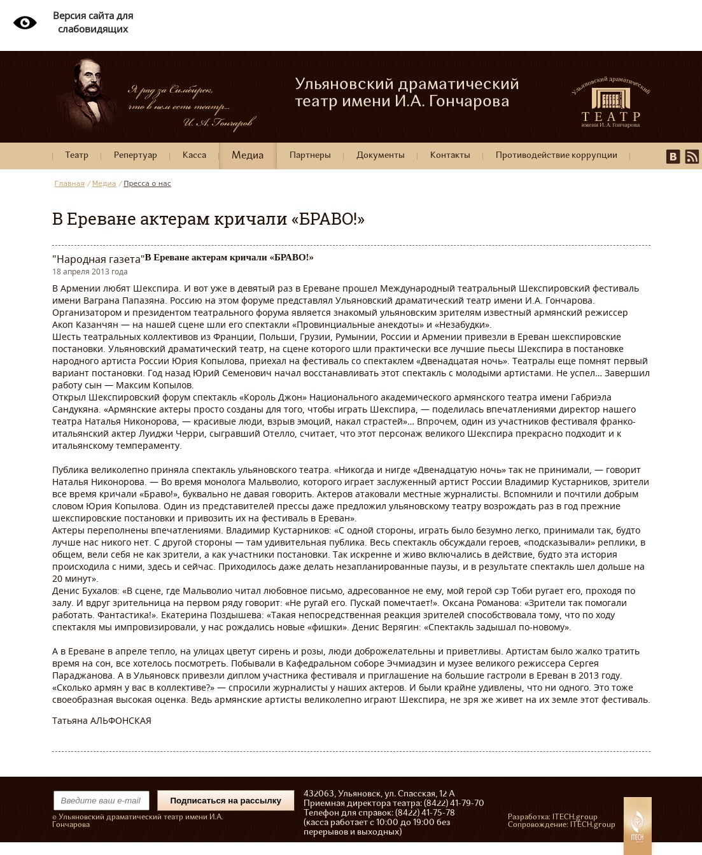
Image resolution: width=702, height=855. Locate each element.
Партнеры (310, 155)
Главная (70, 184)
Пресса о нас (147, 184)
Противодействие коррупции (556, 155)
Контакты (450, 155)
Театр (76, 155)
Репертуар (135, 155)
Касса (194, 155)
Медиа (248, 156)
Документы (380, 155)
